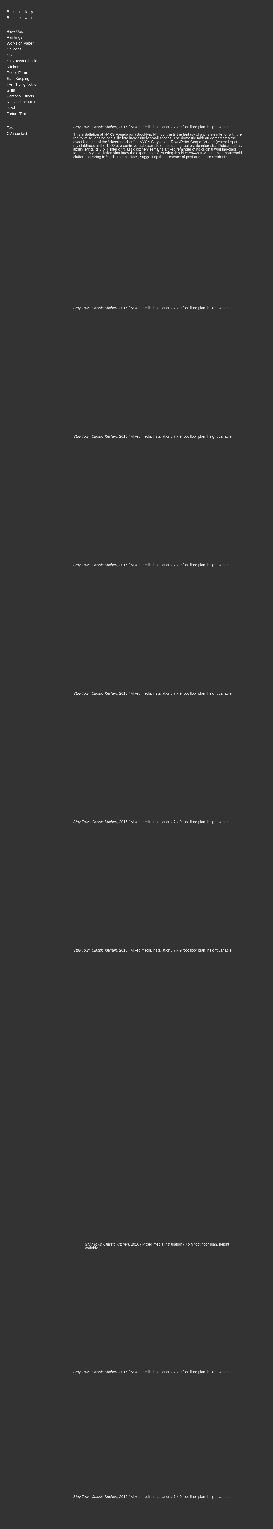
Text (10, 128)
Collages (14, 49)
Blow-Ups (15, 31)
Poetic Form (17, 73)
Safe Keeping (18, 78)
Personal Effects (20, 96)
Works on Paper (20, 43)
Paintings (14, 37)
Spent (12, 55)
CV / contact (17, 133)
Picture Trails (18, 114)
